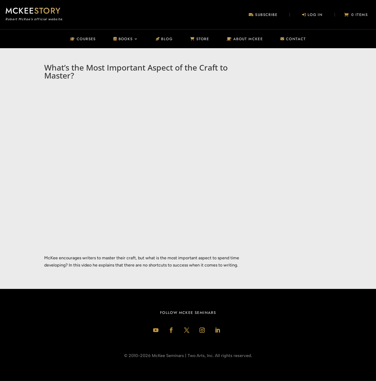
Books (123, 39)
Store (199, 39)
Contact (293, 39)
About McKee (245, 39)
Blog (164, 39)
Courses (83, 39)
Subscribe (263, 15)
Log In (312, 15)
